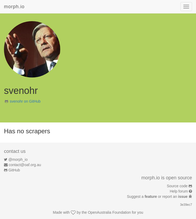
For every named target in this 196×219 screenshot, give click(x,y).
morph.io (14, 6)
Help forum (179, 191)
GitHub (14, 170)
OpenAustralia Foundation (109, 212)
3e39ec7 (186, 205)
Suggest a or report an (158, 196)
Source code (177, 186)
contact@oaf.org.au (25, 165)
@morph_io (18, 159)
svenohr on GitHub (25, 101)
